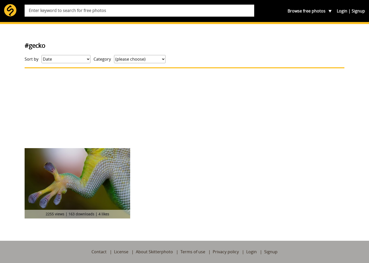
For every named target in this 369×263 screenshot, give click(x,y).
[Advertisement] (184, 108)
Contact (99, 252)
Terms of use (192, 252)
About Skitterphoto (154, 252)
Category (102, 59)
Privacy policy (226, 252)
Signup (358, 11)
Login (342, 11)
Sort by (31, 59)
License (121, 252)
